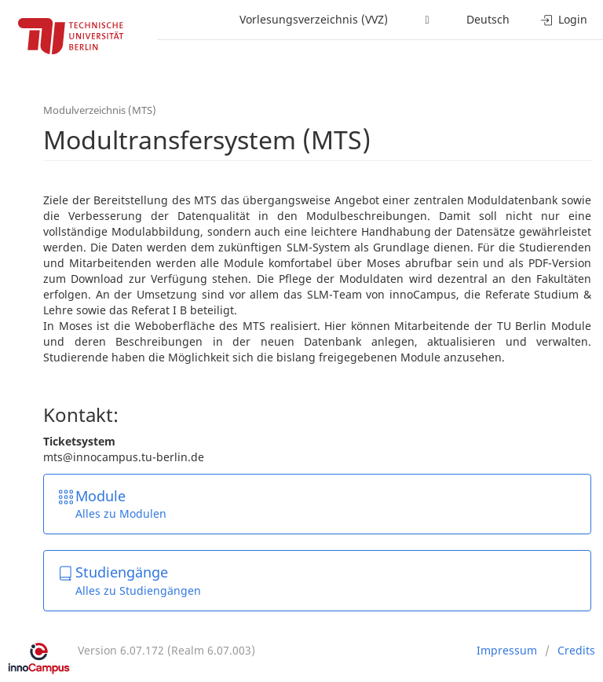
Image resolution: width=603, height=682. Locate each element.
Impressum (507, 650)
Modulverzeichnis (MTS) (99, 110)
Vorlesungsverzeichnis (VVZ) (313, 19)
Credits (576, 650)
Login (564, 19)
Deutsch (488, 19)
